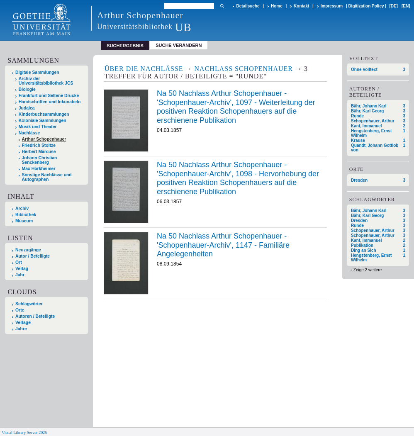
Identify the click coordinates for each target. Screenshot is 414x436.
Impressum (332, 6)
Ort (18, 262)
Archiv (22, 208)
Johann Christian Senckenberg (39, 160)
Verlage (23, 322)
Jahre (21, 328)
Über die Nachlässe (144, 68)
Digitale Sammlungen (37, 72)
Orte (19, 310)
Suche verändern (179, 45)
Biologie (27, 89)
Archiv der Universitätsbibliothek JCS (46, 80)
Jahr (19, 275)
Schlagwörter (29, 304)
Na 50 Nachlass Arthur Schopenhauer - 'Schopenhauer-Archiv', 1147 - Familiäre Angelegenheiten (223, 245)
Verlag (21, 268)
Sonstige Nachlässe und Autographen (47, 177)
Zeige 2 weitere (367, 270)
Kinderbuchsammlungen (44, 114)
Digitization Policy (366, 6)
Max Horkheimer (39, 168)
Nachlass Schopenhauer (244, 68)
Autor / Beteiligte (32, 256)
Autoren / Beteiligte (35, 316)
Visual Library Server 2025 (24, 432)
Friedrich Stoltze (39, 145)
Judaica (27, 108)
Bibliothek (25, 214)
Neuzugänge (28, 250)
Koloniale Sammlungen (42, 120)
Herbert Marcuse (39, 151)
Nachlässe (29, 133)
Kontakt (301, 6)
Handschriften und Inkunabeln (50, 102)
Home (276, 6)
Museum (24, 221)
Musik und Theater (38, 126)
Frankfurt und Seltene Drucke (49, 95)
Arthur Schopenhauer (44, 139)
